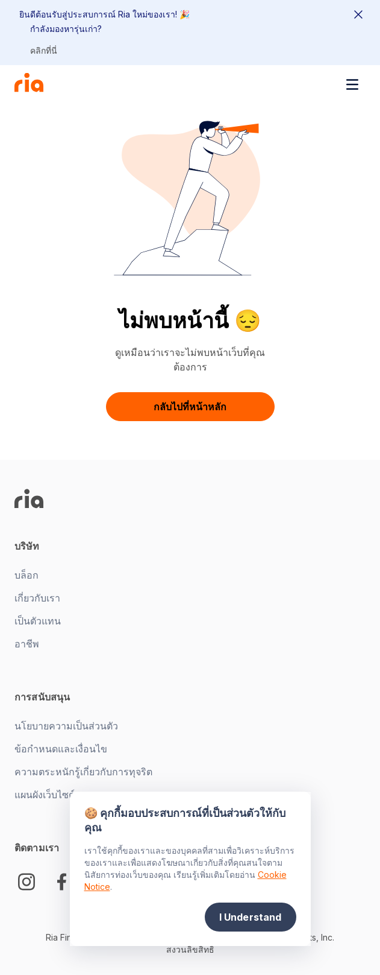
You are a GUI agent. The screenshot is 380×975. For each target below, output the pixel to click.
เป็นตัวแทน (37, 621)
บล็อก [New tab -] (26, 575)
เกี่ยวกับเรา (37, 598)
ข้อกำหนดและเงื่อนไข (60, 749)
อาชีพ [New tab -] (26, 644)
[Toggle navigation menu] (352, 84)
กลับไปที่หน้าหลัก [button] (190, 407)
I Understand (250, 917)
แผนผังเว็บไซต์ (44, 795)
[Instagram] (26, 881)
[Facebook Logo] (61, 881)
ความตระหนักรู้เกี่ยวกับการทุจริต (83, 772)
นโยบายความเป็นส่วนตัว (66, 726)
